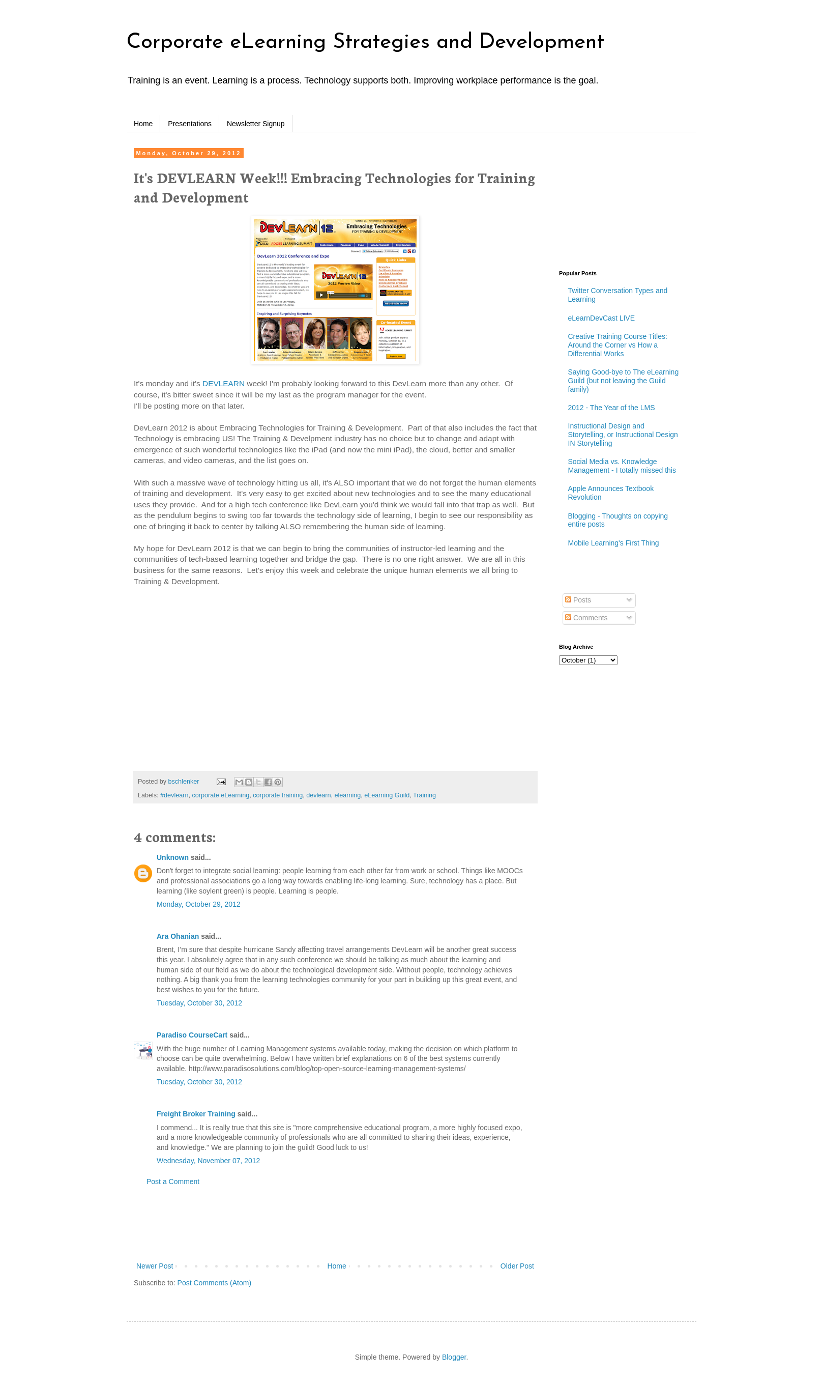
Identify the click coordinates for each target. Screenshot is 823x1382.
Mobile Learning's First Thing (613, 543)
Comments (586, 618)
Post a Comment (172, 1181)
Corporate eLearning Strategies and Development (365, 42)
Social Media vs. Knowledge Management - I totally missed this (622, 465)
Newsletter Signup (256, 124)
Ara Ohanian (178, 936)
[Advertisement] (335, 1224)
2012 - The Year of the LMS (611, 408)
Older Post (517, 1266)
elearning (348, 795)
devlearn (318, 795)
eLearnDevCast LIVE (601, 318)
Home (143, 124)
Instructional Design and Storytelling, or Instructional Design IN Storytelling (623, 434)
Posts (578, 600)
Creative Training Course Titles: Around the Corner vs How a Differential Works (617, 345)
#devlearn (174, 795)
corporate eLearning (220, 795)
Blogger (454, 1357)
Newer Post (154, 1266)
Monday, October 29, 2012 (199, 904)
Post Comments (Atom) (214, 1283)
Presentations (190, 124)
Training (424, 795)
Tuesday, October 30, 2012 (199, 1003)
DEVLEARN (223, 383)
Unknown (173, 857)
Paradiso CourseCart (192, 1035)
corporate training (278, 795)
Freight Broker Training (196, 1114)
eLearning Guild (386, 795)
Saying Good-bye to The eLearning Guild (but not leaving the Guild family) (623, 380)
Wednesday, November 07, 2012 (208, 1161)
